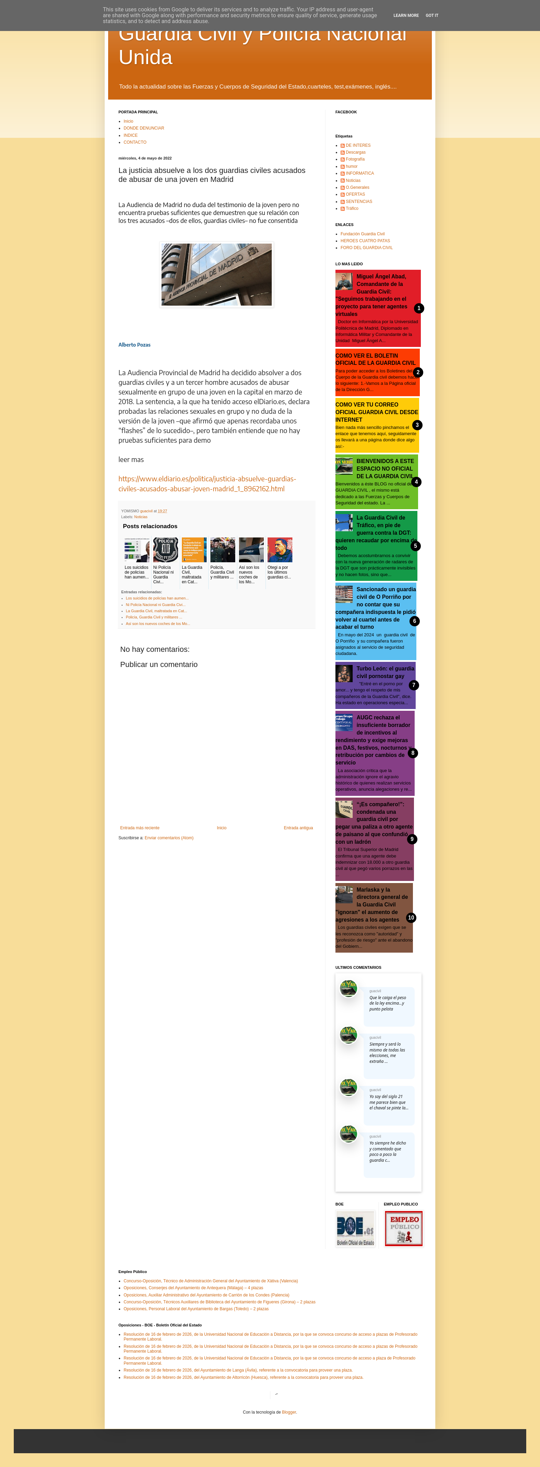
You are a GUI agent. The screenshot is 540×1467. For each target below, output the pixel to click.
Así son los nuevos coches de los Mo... (158, 624)
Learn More (406, 15)
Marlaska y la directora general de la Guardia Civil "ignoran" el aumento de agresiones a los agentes (371, 905)
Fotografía (355, 159)
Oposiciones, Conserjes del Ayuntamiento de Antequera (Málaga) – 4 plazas (193, 1287)
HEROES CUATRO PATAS (365, 240)
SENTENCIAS (359, 201)
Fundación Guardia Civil (363, 234)
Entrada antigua (298, 827)
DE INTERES (358, 145)
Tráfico (352, 208)
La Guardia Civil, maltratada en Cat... (156, 611)
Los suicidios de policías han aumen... (157, 598)
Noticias (140, 517)
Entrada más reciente (139, 827)
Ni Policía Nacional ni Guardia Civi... (156, 605)
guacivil (375, 991)
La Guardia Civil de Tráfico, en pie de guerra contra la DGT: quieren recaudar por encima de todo (376, 533)
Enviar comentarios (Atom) (169, 837)
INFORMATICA (360, 173)
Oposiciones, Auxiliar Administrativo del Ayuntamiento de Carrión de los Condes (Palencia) (206, 1295)
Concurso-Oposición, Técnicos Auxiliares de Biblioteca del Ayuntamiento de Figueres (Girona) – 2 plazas (219, 1302)
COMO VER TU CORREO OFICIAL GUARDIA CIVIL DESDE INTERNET (376, 412)
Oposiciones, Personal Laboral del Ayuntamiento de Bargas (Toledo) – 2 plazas (196, 1308)
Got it (432, 15)
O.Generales (357, 187)
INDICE (131, 135)
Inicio (128, 121)
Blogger (289, 1412)
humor (351, 166)
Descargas (355, 152)
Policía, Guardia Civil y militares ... (154, 617)
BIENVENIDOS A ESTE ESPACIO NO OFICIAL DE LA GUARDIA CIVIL (385, 468)
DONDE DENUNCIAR (144, 128)
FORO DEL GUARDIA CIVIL (367, 247)
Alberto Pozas (134, 345)
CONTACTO (135, 142)
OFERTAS (355, 194)
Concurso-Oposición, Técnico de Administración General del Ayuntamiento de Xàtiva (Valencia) (211, 1281)
